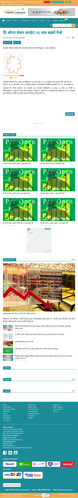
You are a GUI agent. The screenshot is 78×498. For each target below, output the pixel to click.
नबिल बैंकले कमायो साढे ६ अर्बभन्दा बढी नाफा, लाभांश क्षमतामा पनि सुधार (36, 349)
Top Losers (6, 420)
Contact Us (11, 4)
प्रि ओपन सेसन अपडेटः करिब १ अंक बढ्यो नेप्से (17, 163)
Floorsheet (6, 411)
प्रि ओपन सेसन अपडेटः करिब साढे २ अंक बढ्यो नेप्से (18, 223)
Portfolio (42, 20)
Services (55, 20)
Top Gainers (7, 418)
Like (17, 42)
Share (7, 42)
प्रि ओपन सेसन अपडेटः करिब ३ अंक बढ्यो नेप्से (54, 223)
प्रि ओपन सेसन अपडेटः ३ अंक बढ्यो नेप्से (52, 163)
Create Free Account (57, 2)
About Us (4, 4)
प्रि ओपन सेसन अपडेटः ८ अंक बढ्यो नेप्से (52, 193)
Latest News (32, 405)
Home (5, 405)
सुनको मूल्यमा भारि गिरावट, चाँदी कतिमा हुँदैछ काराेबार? (19, 313)
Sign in (70, 114)
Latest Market (7, 407)
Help (68, 2)
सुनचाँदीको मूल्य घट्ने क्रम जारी (24, 341)
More (73, 259)
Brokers (30, 418)
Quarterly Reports (33, 413)
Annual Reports (33, 411)
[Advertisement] (41, 106)
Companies (31, 416)
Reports (35, 20)
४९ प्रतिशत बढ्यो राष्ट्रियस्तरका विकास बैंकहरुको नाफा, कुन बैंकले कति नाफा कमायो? (39, 334)
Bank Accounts (19, 4)
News (16, 20)
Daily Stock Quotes (9, 409)
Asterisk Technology (16, 496)
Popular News (32, 407)
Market (9, 20)
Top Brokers (7, 416)
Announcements (25, 20)
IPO (49, 20)
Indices (5, 413)
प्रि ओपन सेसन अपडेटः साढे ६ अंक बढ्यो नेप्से (16, 193)
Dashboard (63, 19)
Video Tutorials (57, 407)
